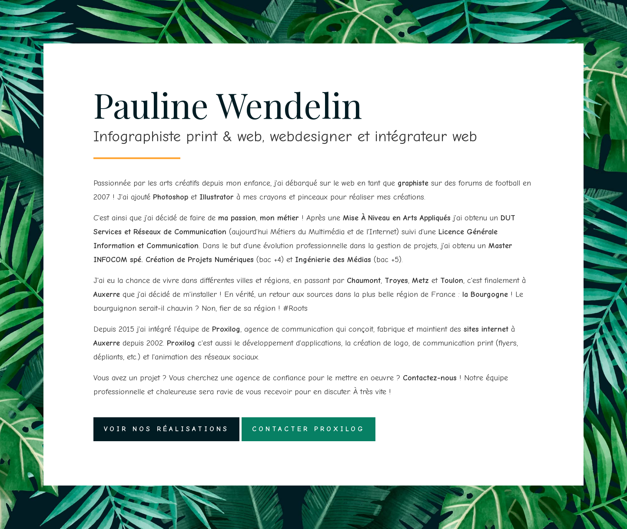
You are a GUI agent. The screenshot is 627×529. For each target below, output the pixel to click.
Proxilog (226, 329)
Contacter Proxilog (308, 429)
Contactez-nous (430, 378)
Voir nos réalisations (166, 429)
